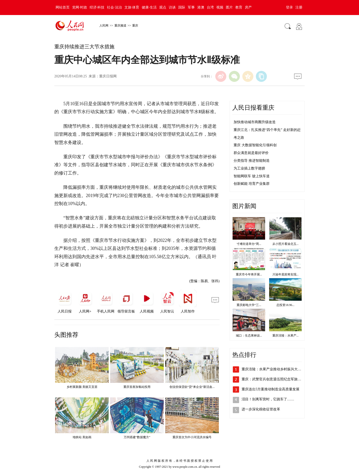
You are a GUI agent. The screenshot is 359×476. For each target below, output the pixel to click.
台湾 (210, 7)
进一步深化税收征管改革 (261, 409)
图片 (229, 7)
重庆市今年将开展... (249, 274)
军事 (191, 7)
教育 (238, 7)
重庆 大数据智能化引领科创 (255, 145)
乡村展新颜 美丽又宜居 (82, 387)
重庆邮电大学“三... (249, 305)
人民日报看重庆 (253, 107)
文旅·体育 (131, 7)
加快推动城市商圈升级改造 (255, 122)
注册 (298, 7)
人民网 (103, 25)
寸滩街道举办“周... (249, 244)
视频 (219, 7)
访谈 (172, 7)
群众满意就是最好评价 (251, 153)
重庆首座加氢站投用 (136, 387)
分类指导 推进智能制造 (252, 161)
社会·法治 (114, 7)
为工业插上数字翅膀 (249, 168)
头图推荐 (66, 335)
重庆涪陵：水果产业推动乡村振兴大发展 (273, 369)
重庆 (135, 25)
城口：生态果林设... (249, 335)
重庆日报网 (108, 76)
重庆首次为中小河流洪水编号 (192, 437)
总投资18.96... (285, 305)
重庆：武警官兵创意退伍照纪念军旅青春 (273, 379)
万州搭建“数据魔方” (137, 437)
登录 (289, 7)
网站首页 (63, 7)
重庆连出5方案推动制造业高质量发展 (270, 389)
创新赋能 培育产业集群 (252, 184)
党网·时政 (79, 7)
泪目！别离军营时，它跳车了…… (268, 399)
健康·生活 (149, 7)
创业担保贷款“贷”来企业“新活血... (192, 387)
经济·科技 (97, 7)
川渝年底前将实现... (285, 274)
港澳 (200, 7)
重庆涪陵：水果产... (285, 335)
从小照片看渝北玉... (285, 244)
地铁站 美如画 (82, 437)
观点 (162, 7)
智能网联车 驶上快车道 (252, 176)
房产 (248, 7)
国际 (181, 7)
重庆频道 (120, 25)
